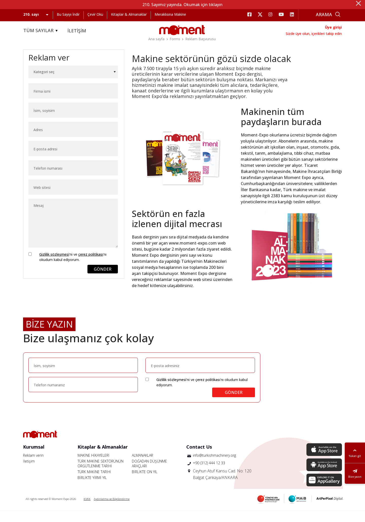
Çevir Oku (95, 14)
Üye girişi (333, 27)
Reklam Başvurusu (200, 38)
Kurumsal (33, 458)
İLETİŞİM (76, 31)
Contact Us (199, 458)
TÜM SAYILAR (41, 31)
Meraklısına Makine (170, 14)
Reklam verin (33, 466)
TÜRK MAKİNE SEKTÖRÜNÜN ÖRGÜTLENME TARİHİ (100, 475)
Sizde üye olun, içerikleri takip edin (314, 33)
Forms (175, 38)
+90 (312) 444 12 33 (209, 474)
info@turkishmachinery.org (214, 466)
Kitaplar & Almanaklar (129, 14)
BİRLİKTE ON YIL (144, 483)
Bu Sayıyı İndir (68, 14)
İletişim (29, 472)
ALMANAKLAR (142, 466)
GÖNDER (103, 280)
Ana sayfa (156, 38)
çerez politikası (90, 265)
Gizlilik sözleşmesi (54, 265)
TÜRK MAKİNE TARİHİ (94, 483)
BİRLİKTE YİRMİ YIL (92, 489)
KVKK (87, 510)
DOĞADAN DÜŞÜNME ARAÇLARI (149, 475)
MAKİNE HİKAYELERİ (94, 466)
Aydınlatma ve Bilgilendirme (112, 510)
